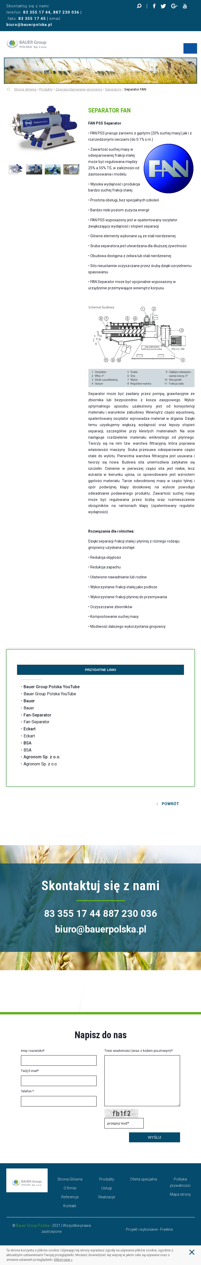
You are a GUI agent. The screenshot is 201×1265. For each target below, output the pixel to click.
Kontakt (69, 1206)
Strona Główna (69, 1179)
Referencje (70, 1197)
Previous (13, 169)
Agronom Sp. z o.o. (42, 756)
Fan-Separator (37, 715)
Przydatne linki (100, 670)
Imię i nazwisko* (32, 1051)
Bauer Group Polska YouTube (52, 686)
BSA (27, 743)
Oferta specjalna (143, 1179)
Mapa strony (180, 1194)
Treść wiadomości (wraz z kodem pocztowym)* (138, 1051)
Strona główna (25, 89)
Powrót (170, 803)
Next (73, 169)
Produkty (46, 89)
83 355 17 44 (37, 12)
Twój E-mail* (30, 1071)
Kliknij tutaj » (63, 1260)
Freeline (166, 1229)
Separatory (113, 89)
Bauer (29, 700)
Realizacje (106, 1197)
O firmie (70, 1188)
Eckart (30, 728)
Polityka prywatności (180, 1182)
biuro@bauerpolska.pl (29, 24)
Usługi (106, 1188)
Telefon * (27, 1091)
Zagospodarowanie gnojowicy (78, 89)
